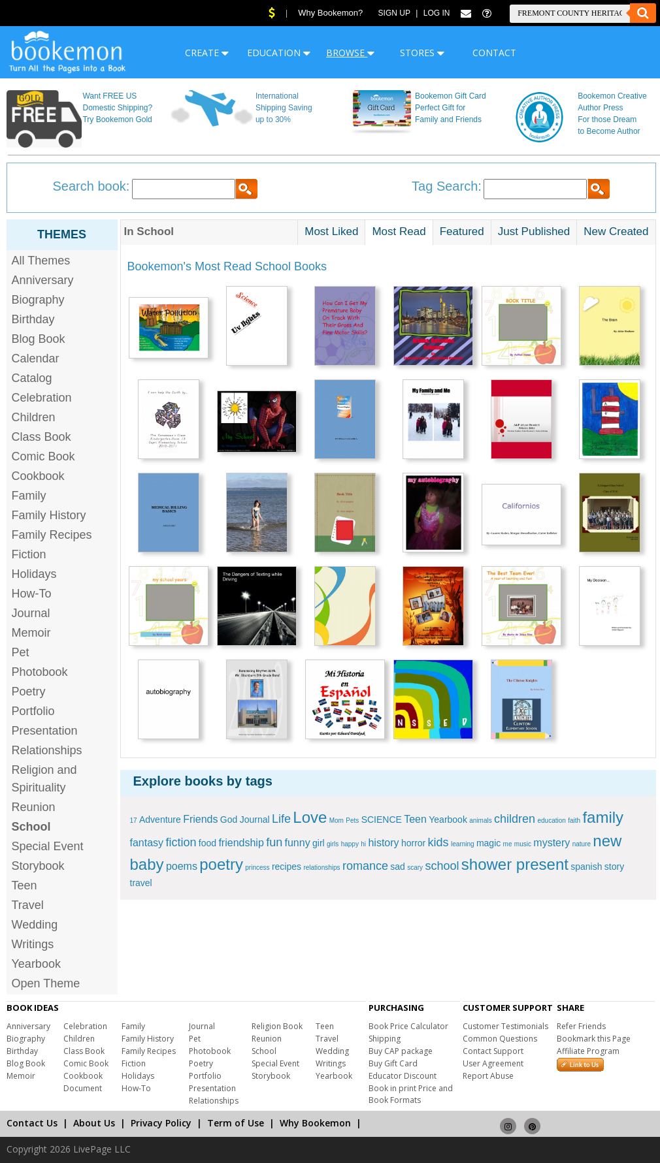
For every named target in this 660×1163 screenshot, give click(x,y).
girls (332, 844)
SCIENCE (381, 819)
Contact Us (32, 1123)
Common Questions (500, 1038)
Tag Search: (447, 186)
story (614, 866)
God (228, 819)
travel (141, 883)
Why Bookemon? (330, 13)
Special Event (48, 846)
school (442, 865)
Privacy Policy (161, 1123)
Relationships (47, 750)
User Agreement (493, 1063)
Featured (462, 231)
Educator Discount (403, 1075)
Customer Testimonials (505, 1026)
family (602, 817)
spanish (586, 866)
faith (574, 820)
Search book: (91, 186)
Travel (28, 905)
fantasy (147, 842)
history (383, 842)
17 (133, 820)
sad (397, 866)
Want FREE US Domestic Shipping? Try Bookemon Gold (117, 107)
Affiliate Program (588, 1051)
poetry (221, 864)
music (522, 844)
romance (365, 865)
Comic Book (43, 456)
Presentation (45, 730)
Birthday (33, 319)
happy (350, 844)
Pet (20, 652)
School (264, 1051)
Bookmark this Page (594, 1038)
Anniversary (43, 280)
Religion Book (277, 1026)
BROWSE (350, 52)
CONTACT (494, 52)
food (207, 843)
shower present (515, 864)
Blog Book (38, 338)
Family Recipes (52, 534)
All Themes (41, 260)
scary (415, 867)
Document (82, 1088)
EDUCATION (278, 52)
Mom (336, 820)
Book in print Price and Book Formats (411, 1094)
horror (413, 843)
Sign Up (394, 13)
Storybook (38, 865)
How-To (32, 593)
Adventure (160, 819)
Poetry (29, 691)
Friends (200, 819)
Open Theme (46, 983)
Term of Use (235, 1123)
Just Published (534, 231)
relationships (321, 867)
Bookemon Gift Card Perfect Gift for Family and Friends (450, 107)
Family (29, 495)
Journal (31, 613)
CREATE (207, 52)
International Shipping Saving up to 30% (284, 107)
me (507, 844)
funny (297, 842)
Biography (38, 299)
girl (318, 843)
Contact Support (493, 1051)
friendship (240, 842)
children (514, 818)
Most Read (398, 231)
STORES (422, 52)
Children (34, 417)
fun (274, 842)
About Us (94, 1123)
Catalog (32, 378)
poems (181, 866)
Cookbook (38, 476)
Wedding (35, 924)
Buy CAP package (401, 1051)
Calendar (35, 358)
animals (480, 820)
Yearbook (36, 963)
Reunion (34, 807)
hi (363, 844)
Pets (352, 820)
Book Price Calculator (408, 1026)
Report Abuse (488, 1075)
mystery (551, 842)
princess (257, 867)
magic (488, 843)
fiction (180, 842)
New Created (616, 231)
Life (281, 818)
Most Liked (331, 231)
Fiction (29, 554)
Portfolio (33, 711)
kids (438, 842)
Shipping (385, 1038)
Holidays (34, 574)
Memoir (31, 632)
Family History (49, 515)
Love (310, 817)
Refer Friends (581, 1026)
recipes (286, 866)
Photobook (40, 671)
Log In (436, 13)
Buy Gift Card (393, 1063)
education (551, 820)
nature (581, 844)
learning (462, 844)
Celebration (42, 397)
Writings (33, 944)
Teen (24, 885)
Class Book (41, 436)
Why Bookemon (315, 1123)
